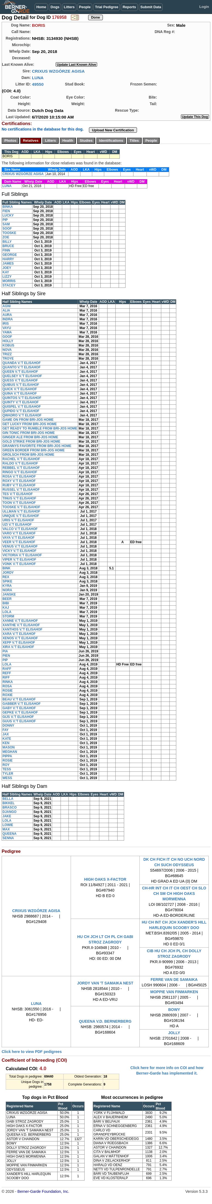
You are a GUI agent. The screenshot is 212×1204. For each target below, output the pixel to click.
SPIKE (7, 581)
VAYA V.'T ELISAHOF (18, 538)
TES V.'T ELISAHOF (17, 494)
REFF (6, 673)
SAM (6, 224)
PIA (5, 651)
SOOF (7, 228)
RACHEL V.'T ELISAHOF (21, 459)
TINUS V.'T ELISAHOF (19, 498)
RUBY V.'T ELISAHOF (19, 485)
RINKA (7, 682)
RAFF (6, 669)
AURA (7, 315)
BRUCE (8, 246)
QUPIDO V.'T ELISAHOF (20, 411)
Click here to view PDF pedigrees (32, 1051)
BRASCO (9, 807)
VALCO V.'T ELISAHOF (20, 529)
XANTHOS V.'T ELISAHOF (22, 629)
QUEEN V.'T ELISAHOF (20, 372)
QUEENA (9, 834)
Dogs (54, 7)
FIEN (6, 211)
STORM (8, 616)
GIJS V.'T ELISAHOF (18, 717)
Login (204, 7)
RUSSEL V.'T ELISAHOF (21, 490)
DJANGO (9, 812)
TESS (6, 769)
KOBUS (8, 345)
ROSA (7, 686)
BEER (6, 599)
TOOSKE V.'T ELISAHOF (21, 507)
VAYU (6, 328)
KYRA (7, 586)
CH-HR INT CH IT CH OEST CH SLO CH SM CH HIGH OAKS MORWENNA (174, 893)
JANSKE (9, 594)
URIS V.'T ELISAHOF (18, 520)
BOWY (174, 1009)
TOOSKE (9, 233)
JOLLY (174, 1033)
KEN (5, 743)
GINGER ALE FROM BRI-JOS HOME (30, 437)
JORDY (8, 573)
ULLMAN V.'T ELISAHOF (21, 511)
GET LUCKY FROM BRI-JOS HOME (29, 424)
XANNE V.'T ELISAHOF (20, 621)
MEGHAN (9, 752)
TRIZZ (7, 354)
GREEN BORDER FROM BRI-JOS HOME (33, 450)
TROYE (8, 358)
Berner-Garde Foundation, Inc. (43, 1191)
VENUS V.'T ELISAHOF (20, 546)
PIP (5, 220)
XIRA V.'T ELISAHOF (18, 647)
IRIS (5, 324)
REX (5, 577)
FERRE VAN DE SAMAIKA (174, 979)
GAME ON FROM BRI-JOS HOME (27, 420)
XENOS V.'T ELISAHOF (20, 638)
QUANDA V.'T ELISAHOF (21, 363)
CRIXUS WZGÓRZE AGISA (58, 71)
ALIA (6, 310)
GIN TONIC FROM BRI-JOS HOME (28, 433)
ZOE (5, 237)
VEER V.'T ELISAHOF (18, 542)
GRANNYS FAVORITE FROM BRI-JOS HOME (36, 446)
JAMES (8, 263)
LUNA (38, 77)
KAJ (5, 608)
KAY (5, 272)
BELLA (7, 799)
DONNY (8, 725)
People (85, 7)
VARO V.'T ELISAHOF (19, 533)
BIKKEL (8, 803)
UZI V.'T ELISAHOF (17, 524)
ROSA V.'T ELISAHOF (19, 476)
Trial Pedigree (106, 7)
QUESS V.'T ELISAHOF (20, 380)
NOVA (7, 350)
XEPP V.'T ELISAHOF (18, 642)
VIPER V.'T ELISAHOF (19, 559)
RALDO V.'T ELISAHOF (20, 463)
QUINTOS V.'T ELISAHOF (21, 398)
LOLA (6, 612)
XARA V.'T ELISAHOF (18, 634)
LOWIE (7, 825)
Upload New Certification (113, 130)
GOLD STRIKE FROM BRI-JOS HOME (31, 441)
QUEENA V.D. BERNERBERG (105, 1021)
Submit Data (151, 7)
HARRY (8, 259)
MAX (6, 829)
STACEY (9, 285)
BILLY (7, 242)
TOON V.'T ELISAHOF (19, 503)
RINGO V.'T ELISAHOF (19, 472)
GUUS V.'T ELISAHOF (19, 721)
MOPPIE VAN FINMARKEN (174, 992)
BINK (6, 568)
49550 (38, 84)
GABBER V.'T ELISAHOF (21, 704)
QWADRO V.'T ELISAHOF (21, 415)
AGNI (6, 306)
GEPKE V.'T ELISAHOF (20, 712)
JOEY (6, 268)
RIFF (6, 677)
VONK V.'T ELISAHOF (19, 564)
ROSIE (7, 691)
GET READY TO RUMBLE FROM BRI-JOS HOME (39, 428)
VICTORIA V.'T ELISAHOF (22, 555)
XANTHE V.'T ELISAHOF (21, 625)
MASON (8, 747)
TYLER (7, 774)
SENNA (8, 838)
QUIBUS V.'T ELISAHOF (20, 385)
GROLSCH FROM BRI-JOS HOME (28, 455)
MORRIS (9, 281)
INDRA (7, 319)
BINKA (7, 207)
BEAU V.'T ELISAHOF (19, 699)
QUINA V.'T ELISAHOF (19, 393)
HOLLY (7, 341)
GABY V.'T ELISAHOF (19, 708)
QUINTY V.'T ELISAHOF (20, 402)
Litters (69, 7)
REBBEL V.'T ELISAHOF (21, 468)
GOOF (7, 337)
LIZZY (6, 277)
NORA (7, 590)
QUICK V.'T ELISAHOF (19, 389)
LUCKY (8, 215)
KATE (6, 739)
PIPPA (7, 756)
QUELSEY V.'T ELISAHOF (22, 376)
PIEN (6, 656)
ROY (6, 765)
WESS (7, 778)
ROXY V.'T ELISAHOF (19, 481)
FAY (5, 730)
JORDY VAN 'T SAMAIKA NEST (105, 983)
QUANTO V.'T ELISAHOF (21, 367)
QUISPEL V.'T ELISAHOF (21, 407)
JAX (5, 734)
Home (41, 7)
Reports (129, 7)
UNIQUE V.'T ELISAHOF (20, 516)
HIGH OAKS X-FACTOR (105, 879)
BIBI (5, 603)
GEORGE (9, 255)
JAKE (6, 816)
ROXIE (7, 695)
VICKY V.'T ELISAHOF (19, 551)
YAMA (7, 332)
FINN (6, 250)
